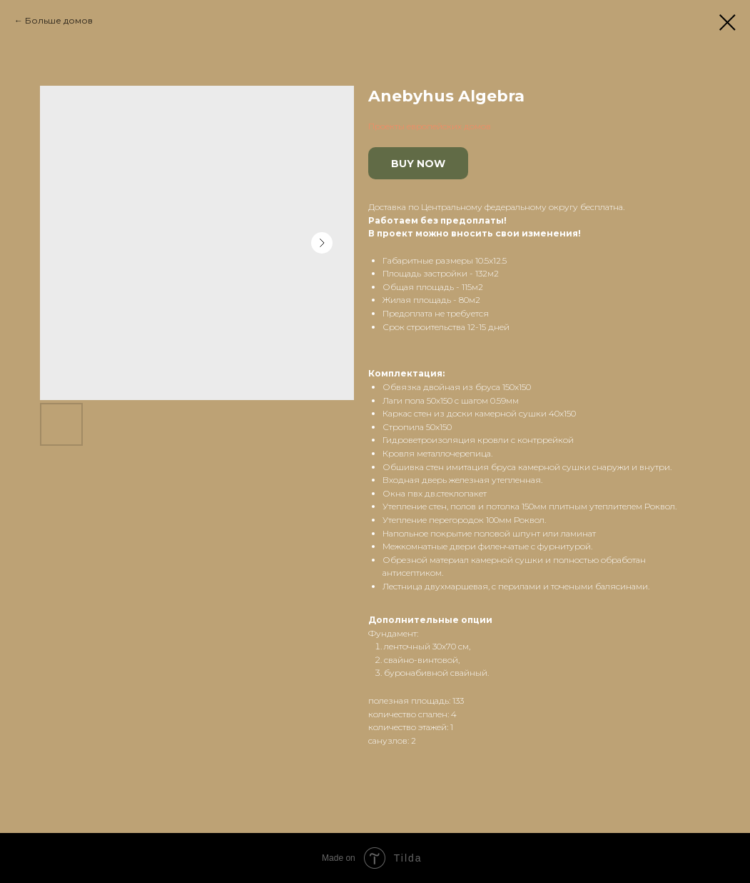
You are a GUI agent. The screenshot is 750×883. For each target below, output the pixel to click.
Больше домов (59, 20)
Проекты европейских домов (429, 126)
